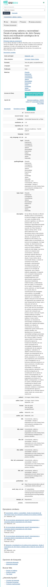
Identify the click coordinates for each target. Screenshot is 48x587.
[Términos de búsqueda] (24, 7)
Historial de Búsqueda (12, 562)
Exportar (23, 22)
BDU (5, 3)
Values (26, 88)
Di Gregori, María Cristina (32, 59)
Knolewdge (28, 86)
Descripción (7, 108)
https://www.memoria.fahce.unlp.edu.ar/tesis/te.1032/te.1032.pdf (34, 95)
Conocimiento (28, 77)
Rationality (28, 90)
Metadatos (31, 108)
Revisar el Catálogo (11, 570)
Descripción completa (9, 52)
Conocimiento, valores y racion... (13, 17)
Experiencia (28, 74)
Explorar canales (10, 572)
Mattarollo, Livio (29, 56)
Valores (27, 79)
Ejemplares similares (19, 108)
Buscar (6, 13)
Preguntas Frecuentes (12, 582)
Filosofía (27, 72)
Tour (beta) (9, 574)
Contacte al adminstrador (13, 584)
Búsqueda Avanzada (12, 564)
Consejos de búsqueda (12, 580)
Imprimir (14, 22)
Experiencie (28, 83)
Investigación (28, 76)
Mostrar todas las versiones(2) (13, 41)
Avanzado (14, 13)
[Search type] (24, 10)
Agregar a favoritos (35, 22)
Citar (6, 22)
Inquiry (26, 84)
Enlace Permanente (10, 25)
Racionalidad (28, 81)
